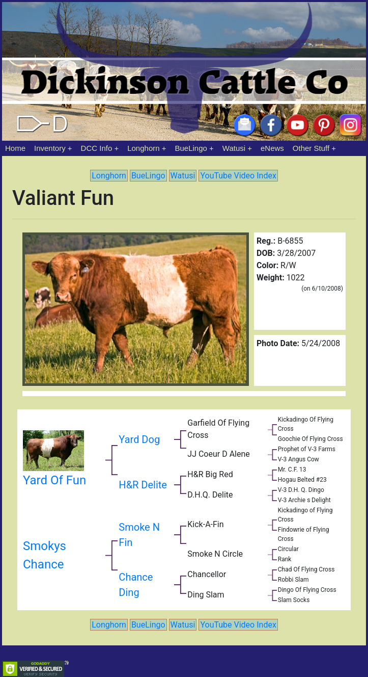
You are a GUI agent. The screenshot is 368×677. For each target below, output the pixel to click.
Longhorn (143, 148)
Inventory (50, 148)
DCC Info (96, 148)
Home (15, 148)
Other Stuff (311, 148)
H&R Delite (143, 485)
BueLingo (191, 148)
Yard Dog (139, 439)
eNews (272, 148)
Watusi (233, 148)
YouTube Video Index (238, 175)
